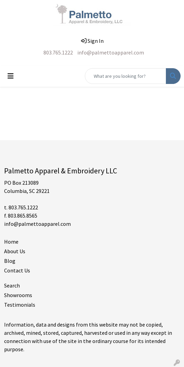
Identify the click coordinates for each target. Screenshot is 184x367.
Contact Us (17, 270)
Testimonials (19, 304)
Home (11, 241)
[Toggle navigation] (10, 76)
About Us (14, 251)
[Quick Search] (125, 76)
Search (12, 285)
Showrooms (18, 295)
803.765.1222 (58, 52)
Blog (9, 260)
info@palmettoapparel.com (110, 52)
